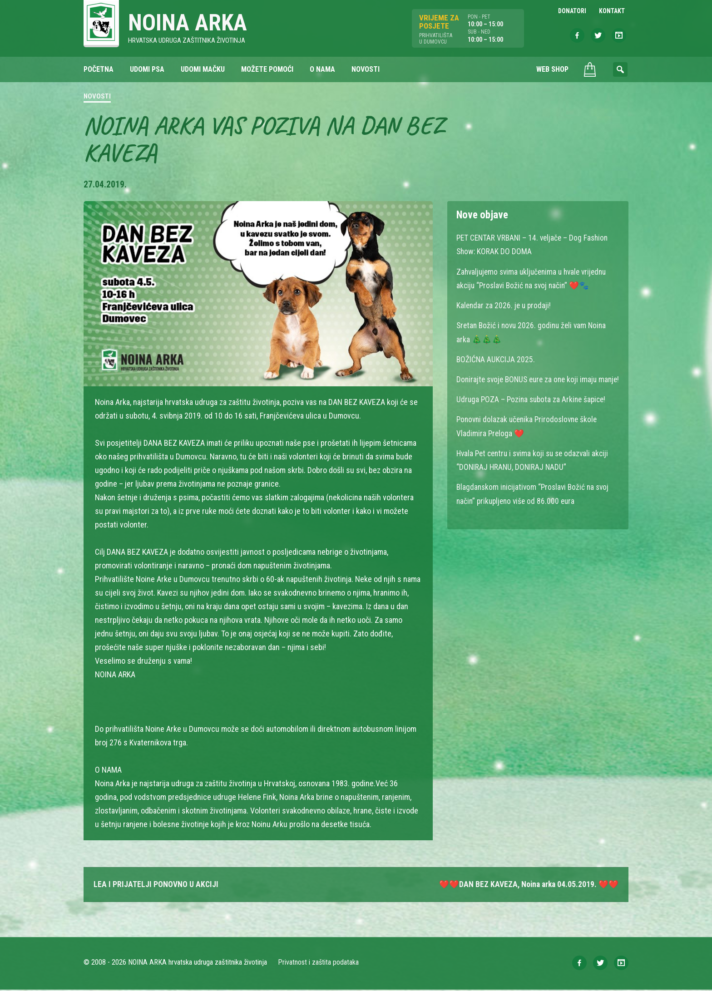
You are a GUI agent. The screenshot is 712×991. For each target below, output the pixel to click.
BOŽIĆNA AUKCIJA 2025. (496, 359)
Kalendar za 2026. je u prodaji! (504, 306)
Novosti (97, 97)
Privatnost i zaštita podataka (318, 963)
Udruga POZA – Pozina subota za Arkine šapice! (533, 413)
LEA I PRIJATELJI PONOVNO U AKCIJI (156, 885)
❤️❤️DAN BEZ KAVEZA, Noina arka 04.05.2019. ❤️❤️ (527, 885)
